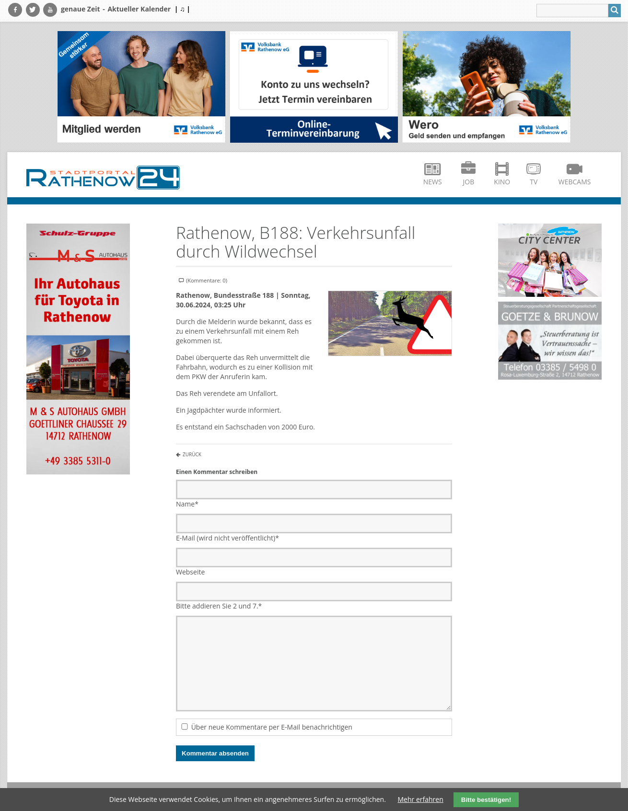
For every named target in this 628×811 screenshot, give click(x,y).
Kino (502, 181)
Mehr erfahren (420, 799)
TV (533, 181)
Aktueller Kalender (139, 8)
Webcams (574, 181)
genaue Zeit (80, 8)
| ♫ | (182, 8)
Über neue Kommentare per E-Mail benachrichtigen (271, 727)
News (432, 181)
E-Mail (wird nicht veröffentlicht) (227, 537)
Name (187, 503)
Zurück (192, 454)
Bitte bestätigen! (486, 799)
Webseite (190, 571)
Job (469, 181)
